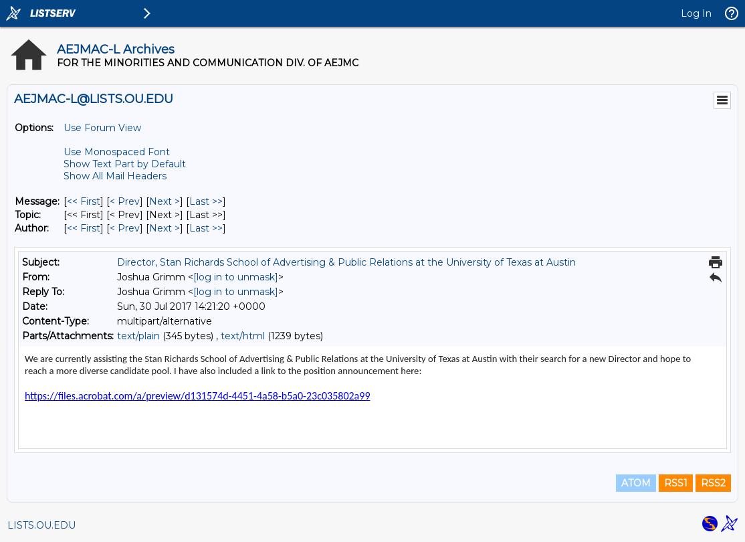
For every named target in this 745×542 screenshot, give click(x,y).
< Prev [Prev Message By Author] (125, 228)
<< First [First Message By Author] (83, 228)
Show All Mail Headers (115, 176)
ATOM (636, 483)
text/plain (138, 336)
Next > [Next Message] (164, 201)
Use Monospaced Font (117, 152)
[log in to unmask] (235, 277)
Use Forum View (102, 128)
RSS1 (675, 483)
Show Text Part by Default (125, 164)
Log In (696, 13)
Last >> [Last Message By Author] (206, 228)
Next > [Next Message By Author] (164, 228)
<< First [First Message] (83, 201)
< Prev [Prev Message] (125, 201)
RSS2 (713, 483)
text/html (243, 336)
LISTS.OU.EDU (41, 525)
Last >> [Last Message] (206, 201)
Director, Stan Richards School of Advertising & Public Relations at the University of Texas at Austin (346, 262)
